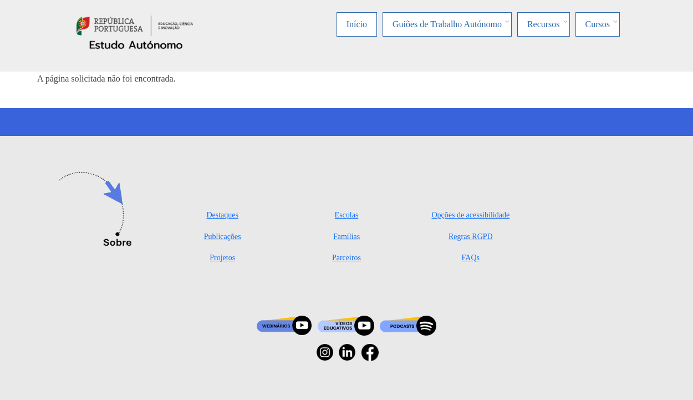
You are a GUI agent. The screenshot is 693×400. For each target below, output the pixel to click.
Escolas (347, 215)
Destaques (222, 215)
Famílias (346, 236)
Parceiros (346, 258)
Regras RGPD (471, 236)
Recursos (543, 24)
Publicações (222, 236)
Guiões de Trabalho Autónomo (447, 24)
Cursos (597, 24)
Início (356, 24)
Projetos (222, 258)
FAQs (471, 258)
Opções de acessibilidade (470, 215)
